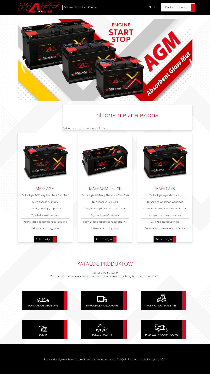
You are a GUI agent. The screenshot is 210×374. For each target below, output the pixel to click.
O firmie (68, 7)
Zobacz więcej (44, 239)
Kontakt (92, 7)
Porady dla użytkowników (59, 359)
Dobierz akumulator (176, 7)
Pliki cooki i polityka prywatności (146, 359)
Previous (21, 59)
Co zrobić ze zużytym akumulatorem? (96, 359)
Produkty (80, 7)
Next (189, 59)
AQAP (123, 359)
